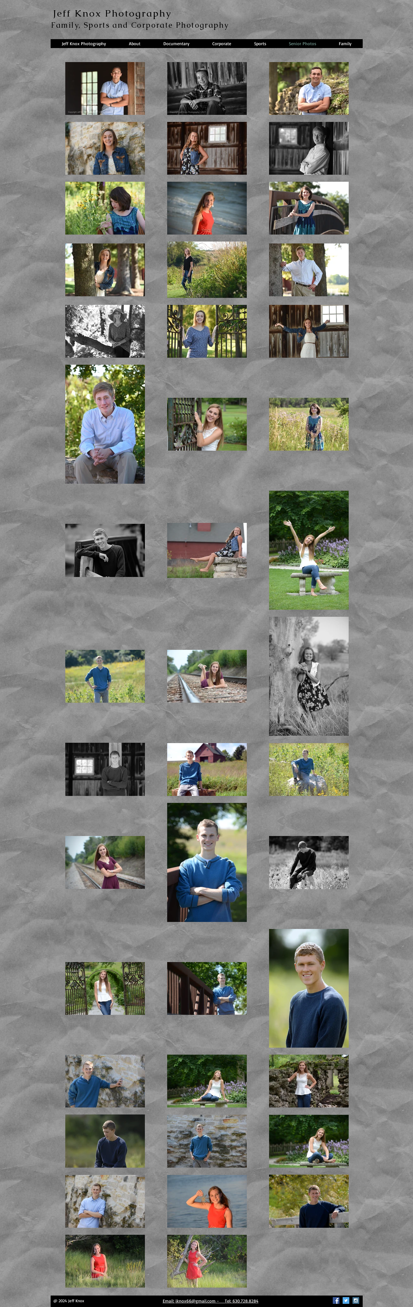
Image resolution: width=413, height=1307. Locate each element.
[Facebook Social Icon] (336, 1300)
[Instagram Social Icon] (355, 1300)
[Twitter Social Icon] (346, 1300)
